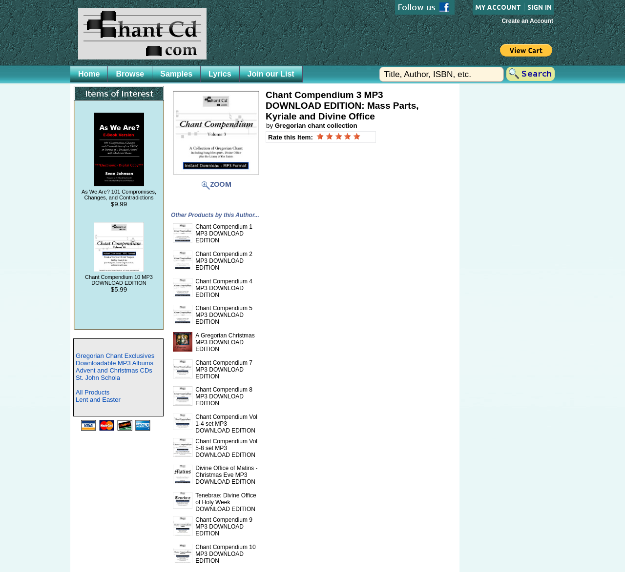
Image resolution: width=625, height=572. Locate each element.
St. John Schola (98, 377)
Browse (130, 74)
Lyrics (219, 74)
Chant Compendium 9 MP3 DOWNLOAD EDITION (223, 526)
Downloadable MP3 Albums (114, 363)
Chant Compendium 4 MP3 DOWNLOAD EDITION (223, 288)
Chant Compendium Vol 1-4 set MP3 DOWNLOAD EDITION (226, 424)
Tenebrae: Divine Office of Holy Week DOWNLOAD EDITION (225, 502)
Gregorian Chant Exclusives (115, 355)
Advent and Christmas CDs (114, 370)
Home (89, 74)
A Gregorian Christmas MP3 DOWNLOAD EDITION (224, 342)
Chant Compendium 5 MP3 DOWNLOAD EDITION (223, 315)
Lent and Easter (98, 399)
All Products (92, 392)
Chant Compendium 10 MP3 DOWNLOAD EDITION (119, 280)
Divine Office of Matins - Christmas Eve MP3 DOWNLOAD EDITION (226, 475)
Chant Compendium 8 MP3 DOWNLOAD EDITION (223, 396)
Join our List (271, 74)
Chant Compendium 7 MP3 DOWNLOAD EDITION (223, 369)
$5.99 (119, 289)
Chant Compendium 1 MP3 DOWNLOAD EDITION (223, 233)
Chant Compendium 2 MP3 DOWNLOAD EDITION (223, 261)
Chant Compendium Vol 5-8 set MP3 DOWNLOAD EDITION (226, 448)
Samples (176, 74)
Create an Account (527, 21)
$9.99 (119, 204)
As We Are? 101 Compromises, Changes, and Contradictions (119, 194)
